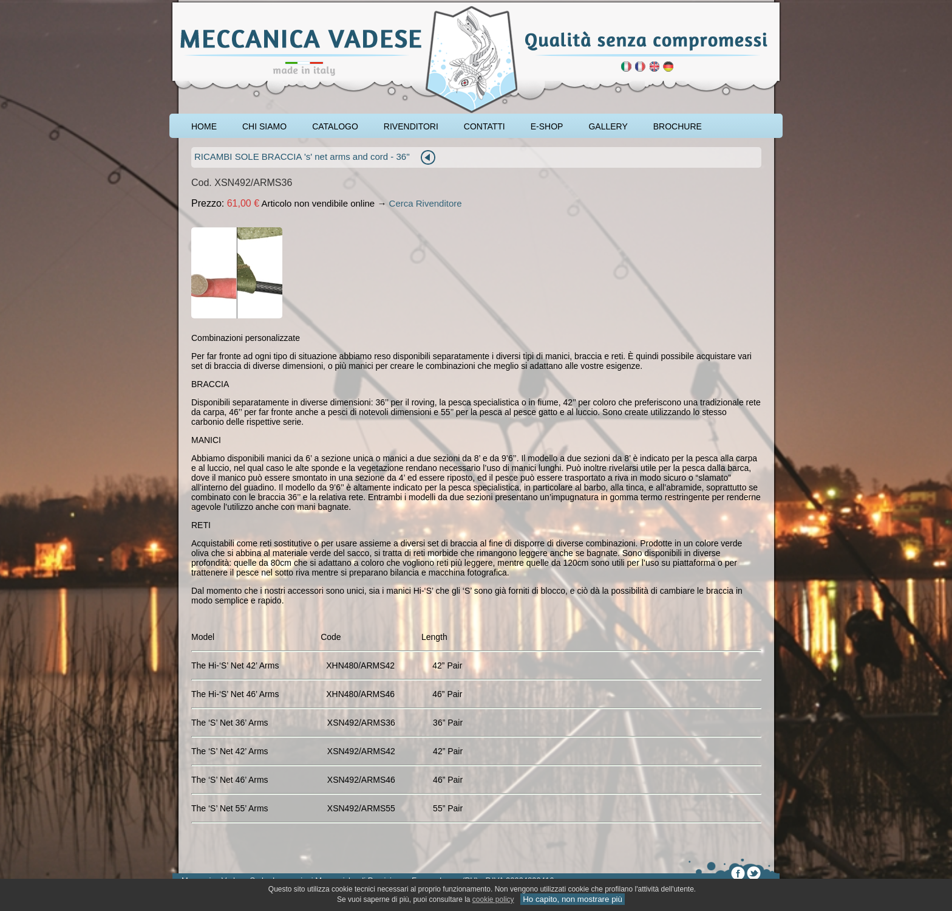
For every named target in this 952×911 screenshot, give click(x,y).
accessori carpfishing (220, 4)
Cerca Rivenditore (425, 203)
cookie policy (493, 899)
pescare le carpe (183, 4)
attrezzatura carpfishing (201, 4)
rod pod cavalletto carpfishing (242, 4)
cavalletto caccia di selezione (268, 4)
